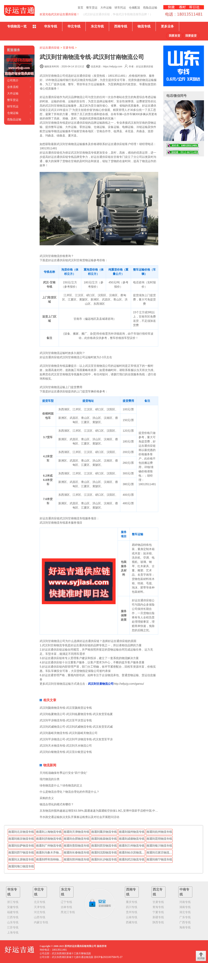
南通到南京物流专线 (21, 838)
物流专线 (144, 26)
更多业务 (167, 26)
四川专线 (131, 907)
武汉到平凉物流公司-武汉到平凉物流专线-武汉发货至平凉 (76, 739)
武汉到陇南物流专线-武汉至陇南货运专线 (66, 707)
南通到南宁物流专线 (159, 859)
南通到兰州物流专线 (131, 845)
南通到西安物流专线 (104, 845)
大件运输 (106, 7)
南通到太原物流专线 (21, 859)
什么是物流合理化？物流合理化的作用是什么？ (69, 791)
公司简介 (12, 80)
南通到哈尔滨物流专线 (132, 852)
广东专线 (185, 917)
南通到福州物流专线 (131, 831)
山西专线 (39, 917)
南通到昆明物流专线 (159, 838)
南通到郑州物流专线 (76, 859)
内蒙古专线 (41, 922)
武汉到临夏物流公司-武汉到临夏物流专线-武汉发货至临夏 (76, 714)
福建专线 (12, 912)
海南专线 (185, 927)
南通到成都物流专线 (131, 838)
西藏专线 (131, 922)
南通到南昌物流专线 (104, 838)
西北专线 (157, 892)
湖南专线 (185, 907)
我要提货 (191, 35)
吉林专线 (66, 907)
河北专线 (39, 912)
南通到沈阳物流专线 (104, 852)
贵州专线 (131, 912)
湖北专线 (185, 912)
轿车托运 (120, 7)
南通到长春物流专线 (76, 852)
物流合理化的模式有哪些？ (57, 804)
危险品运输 (150, 7)
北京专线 (39, 902)
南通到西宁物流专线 (21, 852)
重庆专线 (131, 902)
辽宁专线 (66, 902)
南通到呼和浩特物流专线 (49, 859)
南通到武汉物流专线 (131, 859)
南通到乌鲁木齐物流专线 (49, 852)
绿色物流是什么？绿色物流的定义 (61, 785)
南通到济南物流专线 (49, 838)
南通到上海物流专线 (49, 831)
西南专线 (120, 26)
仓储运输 (12, 113)
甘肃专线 (68, 47)
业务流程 (12, 86)
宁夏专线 (158, 912)
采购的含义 (47, 798)
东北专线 (97, 26)
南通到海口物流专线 (21, 866)
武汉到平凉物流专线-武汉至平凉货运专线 (66, 720)
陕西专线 (158, 922)
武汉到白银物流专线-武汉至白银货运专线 (66, 751)
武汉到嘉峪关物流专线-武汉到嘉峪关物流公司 (69, 733)
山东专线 (12, 922)
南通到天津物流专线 (76, 831)
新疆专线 (158, 917)
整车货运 (92, 7)
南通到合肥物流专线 (76, 838)
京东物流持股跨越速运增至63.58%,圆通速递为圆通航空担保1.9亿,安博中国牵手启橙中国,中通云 (100, 810)
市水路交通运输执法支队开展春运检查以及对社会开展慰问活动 (79, 817)
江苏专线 (12, 927)
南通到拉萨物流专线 (21, 845)
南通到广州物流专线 (49, 845)
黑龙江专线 (68, 912)
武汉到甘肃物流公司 (101, 683)
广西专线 (185, 922)
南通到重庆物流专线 (104, 831)
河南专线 (185, 902)
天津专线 (39, 907)
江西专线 (12, 917)
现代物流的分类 (50, 779)
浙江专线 (12, 902)
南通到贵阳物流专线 (76, 845)
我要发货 (174, 35)
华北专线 (73, 26)
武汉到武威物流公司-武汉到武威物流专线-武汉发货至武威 (76, 726)
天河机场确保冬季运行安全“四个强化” (63, 772)
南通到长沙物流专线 (104, 859)
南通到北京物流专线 (21, 831)
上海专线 (12, 932)
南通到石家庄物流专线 (159, 852)
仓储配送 (134, 7)
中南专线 (184, 892)
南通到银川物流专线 (159, 845)
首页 (80, 7)
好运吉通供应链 (50, 47)
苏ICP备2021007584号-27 (108, 957)
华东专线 (50, 26)
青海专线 (158, 907)
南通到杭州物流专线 (159, 831)
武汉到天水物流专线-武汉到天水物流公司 (66, 745)
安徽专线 (12, 907)
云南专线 (131, 917)
